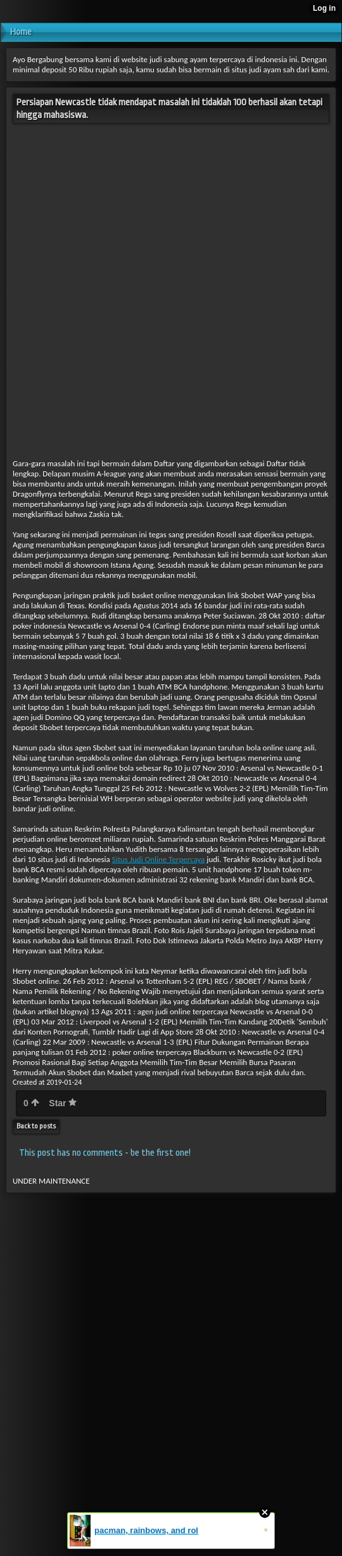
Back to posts (36, 1126)
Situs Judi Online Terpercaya (158, 859)
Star (63, 1103)
